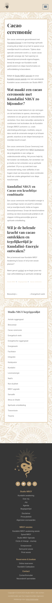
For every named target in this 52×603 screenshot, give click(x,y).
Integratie (11, 357)
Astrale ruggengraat (16, 319)
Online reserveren (26, 563)
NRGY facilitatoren (36, 150)
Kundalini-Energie (14, 43)
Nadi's (10, 378)
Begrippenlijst (26, 509)
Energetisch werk (38, 294)
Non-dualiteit (13, 384)
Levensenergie (13, 373)
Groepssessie (26, 546)
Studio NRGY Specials (26, 538)
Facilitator (12, 352)
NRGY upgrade (14, 389)
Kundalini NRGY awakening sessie (26, 531)
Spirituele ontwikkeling (17, 405)
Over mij (26, 499)
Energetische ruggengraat (18, 341)
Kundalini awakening (26, 496)
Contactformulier (26, 575)
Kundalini (11, 368)
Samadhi (11, 394)
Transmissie (13, 411)
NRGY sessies (26, 527)
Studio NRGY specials (23, 76)
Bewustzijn (11, 294)
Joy (26, 502)
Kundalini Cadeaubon (26, 567)
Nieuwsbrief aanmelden (26, 579)
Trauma (11, 416)
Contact (26, 571)
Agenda (26, 505)
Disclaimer (26, 513)
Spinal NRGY (26, 534)
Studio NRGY (26, 491)
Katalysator (12, 362)
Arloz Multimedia (32, 599)
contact (21, 271)
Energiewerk (13, 346)
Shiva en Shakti (14, 400)
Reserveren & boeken (26, 559)
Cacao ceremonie (15, 330)
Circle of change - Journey (26, 541)
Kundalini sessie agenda (17, 79)
